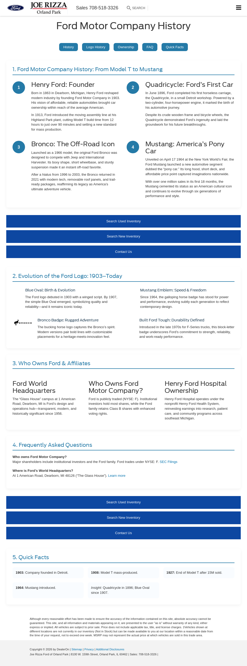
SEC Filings (168, 462)
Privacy (89, 649)
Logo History (95, 47)
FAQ (149, 47)
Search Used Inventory (123, 221)
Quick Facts (175, 47)
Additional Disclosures (110, 649)
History (68, 47)
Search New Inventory (123, 236)
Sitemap (76, 649)
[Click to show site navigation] (239, 8)
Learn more (116, 476)
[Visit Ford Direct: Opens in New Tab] (160, 654)
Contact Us (123, 252)
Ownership (126, 47)
